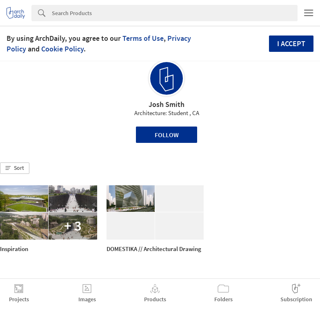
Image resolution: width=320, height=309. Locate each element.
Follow (167, 135)
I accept (291, 43)
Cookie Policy (62, 48)
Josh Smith (166, 104)
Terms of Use (143, 38)
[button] (14, 168)
